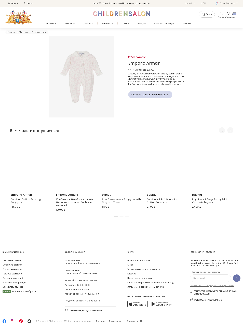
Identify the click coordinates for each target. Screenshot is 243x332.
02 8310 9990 (83, 285)
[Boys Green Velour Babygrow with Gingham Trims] (121, 163)
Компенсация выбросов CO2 (22, 291)
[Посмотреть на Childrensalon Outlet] (150, 94)
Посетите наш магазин (138, 260)
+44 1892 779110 (91, 293)
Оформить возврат (12, 264)
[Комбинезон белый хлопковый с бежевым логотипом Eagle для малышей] (76, 163)
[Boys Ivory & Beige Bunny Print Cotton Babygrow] (212, 163)
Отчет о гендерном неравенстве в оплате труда (151, 282)
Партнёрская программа (139, 278)
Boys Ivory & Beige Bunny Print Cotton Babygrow (209, 201)
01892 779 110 (90, 280)
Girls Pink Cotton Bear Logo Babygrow (26, 201)
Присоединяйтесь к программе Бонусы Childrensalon (213, 292)
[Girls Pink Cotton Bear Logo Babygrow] (30, 163)
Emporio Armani (144, 63)
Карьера (131, 273)
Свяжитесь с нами (12, 260)
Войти (28, 3)
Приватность (115, 321)
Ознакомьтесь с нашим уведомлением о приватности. (212, 285)
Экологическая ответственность (143, 269)
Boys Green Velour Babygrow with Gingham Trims (121, 201)
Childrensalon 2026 (59, 321)
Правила (100, 321)
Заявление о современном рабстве (145, 286)
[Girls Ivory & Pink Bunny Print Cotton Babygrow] (166, 163)
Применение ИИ (135, 321)
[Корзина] (234, 14)
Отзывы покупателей (13, 278)
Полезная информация (14, 282)
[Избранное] (226, 14)
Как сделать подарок (13, 286)
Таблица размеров (12, 273)
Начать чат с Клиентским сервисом (82, 261)
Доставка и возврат (12, 269)
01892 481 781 (94, 300)
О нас (130, 264)
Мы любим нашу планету (206, 299)
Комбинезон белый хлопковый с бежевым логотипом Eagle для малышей (74, 202)
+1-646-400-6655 (80, 289)
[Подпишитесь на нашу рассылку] (236, 278)
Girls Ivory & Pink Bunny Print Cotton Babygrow (163, 201)
